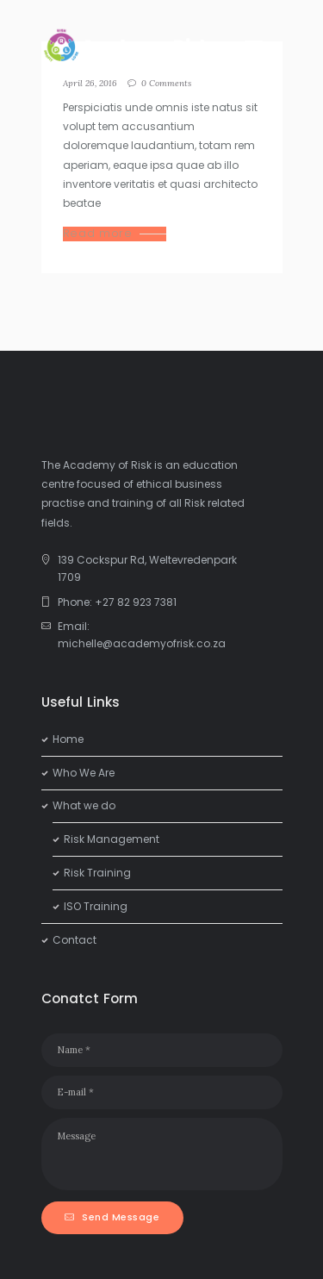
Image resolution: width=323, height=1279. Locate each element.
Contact (74, 940)
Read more (98, 234)
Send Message (120, 1217)
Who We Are (84, 772)
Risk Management (111, 839)
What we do (84, 805)
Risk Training (97, 872)
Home (68, 739)
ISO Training (95, 906)
